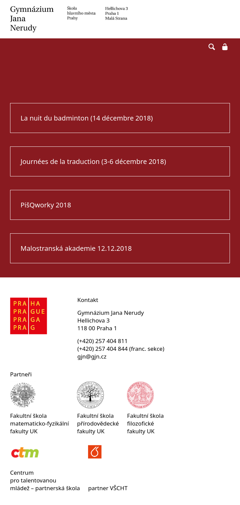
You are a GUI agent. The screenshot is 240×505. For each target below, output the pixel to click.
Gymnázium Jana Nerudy (120, 19)
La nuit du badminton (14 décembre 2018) (87, 118)
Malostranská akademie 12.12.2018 (76, 248)
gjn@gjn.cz (92, 356)
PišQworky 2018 (46, 204)
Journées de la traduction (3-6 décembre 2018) (93, 161)
